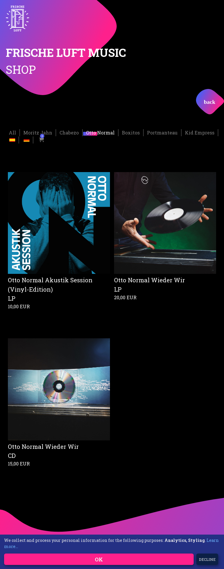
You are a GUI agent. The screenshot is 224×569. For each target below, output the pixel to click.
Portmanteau (162, 132)
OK (99, 559)
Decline (207, 559)
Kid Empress (199, 132)
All (12, 132)
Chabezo (69, 132)
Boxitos (131, 132)
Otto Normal (100, 132)
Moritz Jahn (37, 132)
